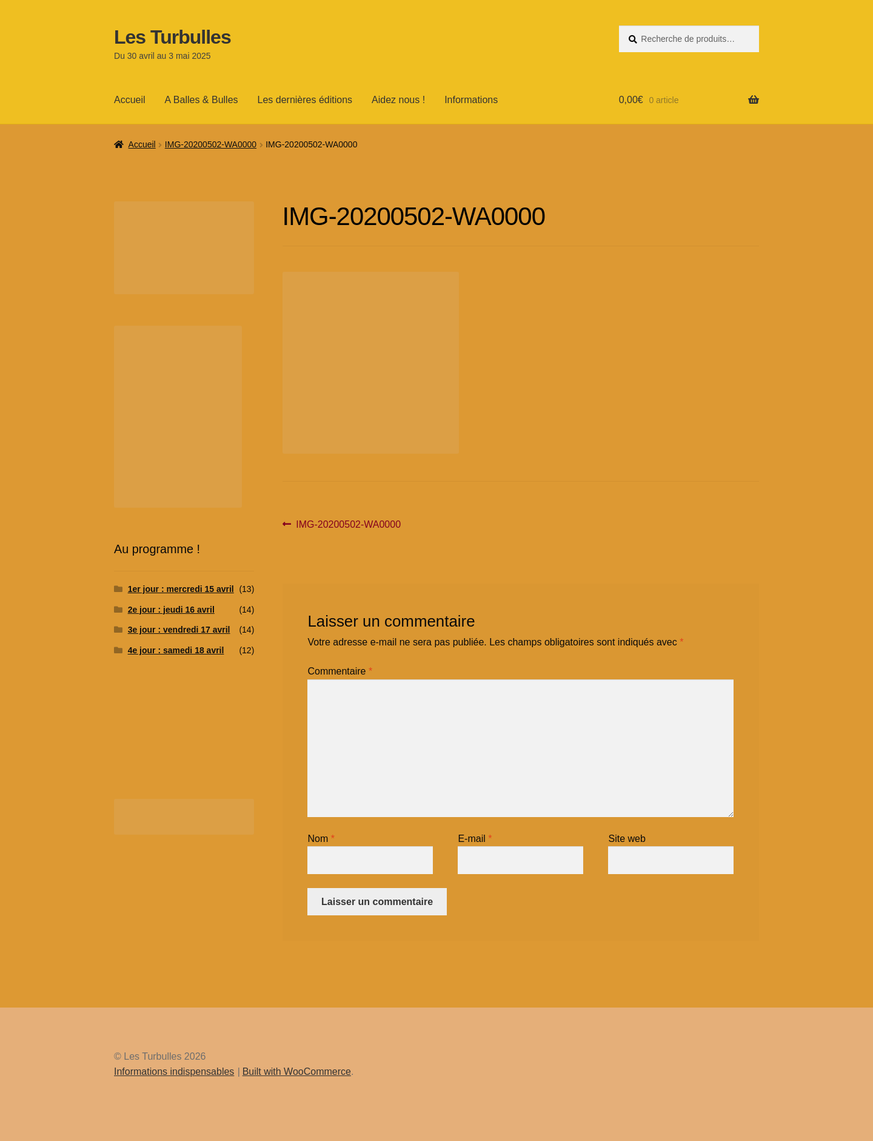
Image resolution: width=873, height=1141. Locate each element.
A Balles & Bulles (201, 100)
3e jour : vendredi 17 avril (179, 629)
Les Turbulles (172, 37)
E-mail (475, 838)
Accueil (130, 100)
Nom (320, 838)
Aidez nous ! (398, 100)
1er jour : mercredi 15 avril (181, 589)
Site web (626, 838)
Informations (471, 100)
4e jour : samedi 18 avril (176, 650)
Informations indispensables (174, 1071)
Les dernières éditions (305, 100)
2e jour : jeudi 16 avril (171, 609)
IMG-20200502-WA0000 (210, 144)
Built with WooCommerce (296, 1071)
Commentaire (339, 671)
